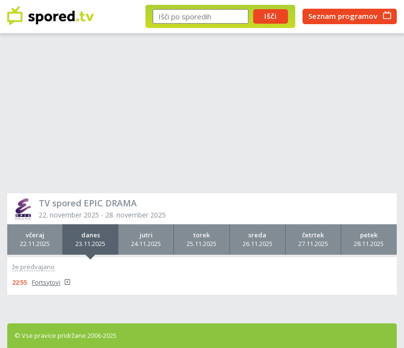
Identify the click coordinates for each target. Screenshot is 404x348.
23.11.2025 (90, 239)
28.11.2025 (369, 239)
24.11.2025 (145, 239)
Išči (270, 16)
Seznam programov (342, 16)
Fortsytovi (46, 282)
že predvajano (33, 267)
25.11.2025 (201, 239)
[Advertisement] (202, 116)
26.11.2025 (257, 239)
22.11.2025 (34, 239)
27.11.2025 (313, 239)
